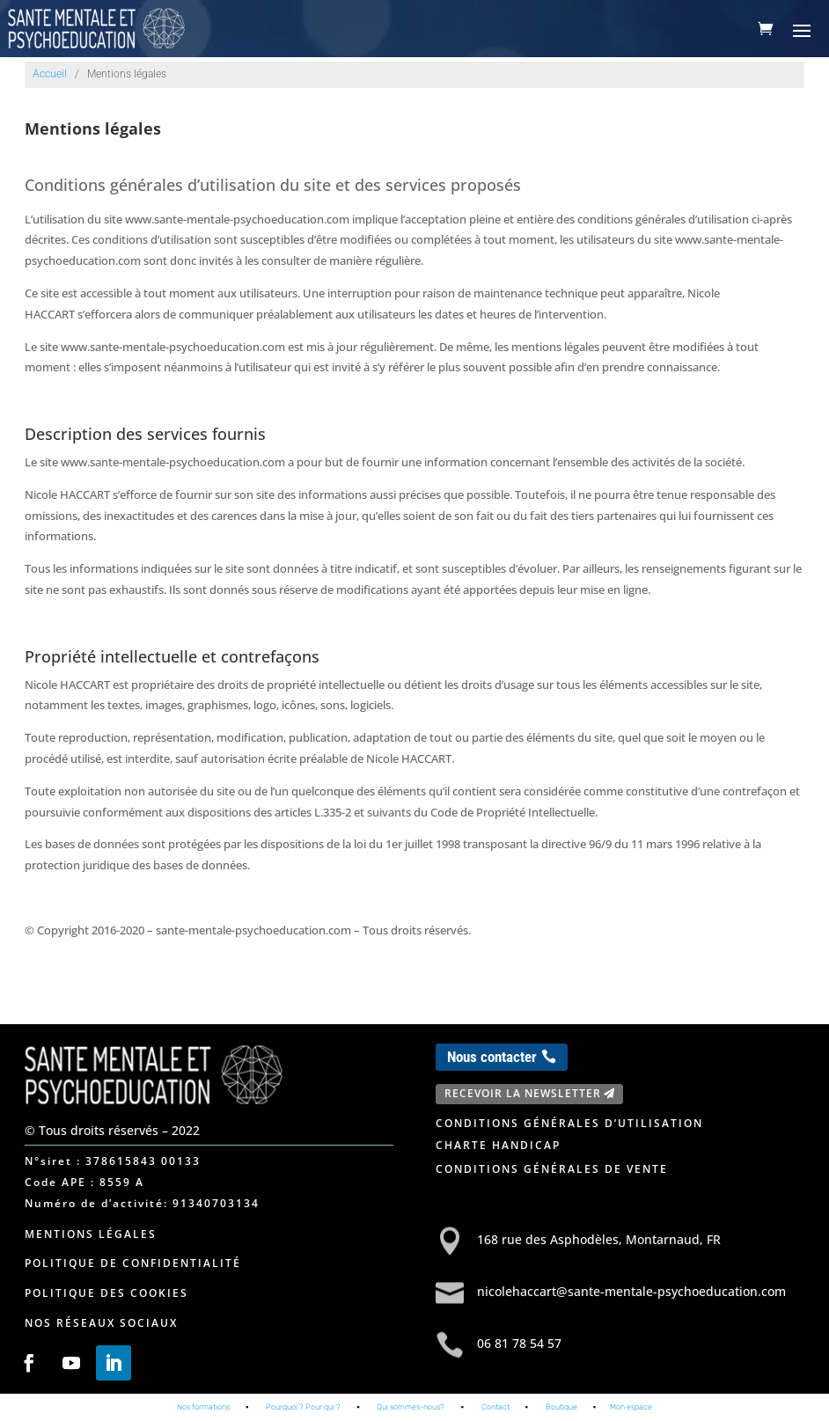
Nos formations (203, 1407)
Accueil (50, 74)
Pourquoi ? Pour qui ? (303, 1407)
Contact (495, 1407)
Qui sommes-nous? (410, 1407)
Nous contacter (492, 1057)
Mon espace (631, 1407)
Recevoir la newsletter (522, 1093)
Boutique (561, 1407)
